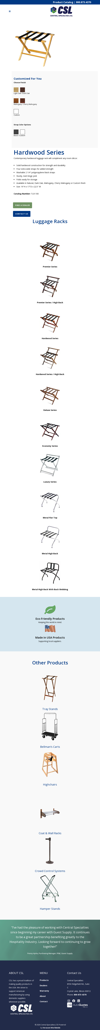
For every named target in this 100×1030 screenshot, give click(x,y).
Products (44, 980)
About (43, 996)
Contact (44, 1001)
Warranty (44, 991)
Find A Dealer (22, 205)
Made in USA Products (50, 637)
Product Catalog (63, 2)
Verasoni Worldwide (51, 1028)
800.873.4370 (83, 2)
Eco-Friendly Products (50, 619)
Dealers (43, 985)
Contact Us (21, 214)
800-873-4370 (80, 994)
